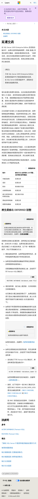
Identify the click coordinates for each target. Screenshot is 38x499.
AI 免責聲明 (5, 490)
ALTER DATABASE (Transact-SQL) (13, 429)
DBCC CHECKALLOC (14, 393)
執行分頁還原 (6, 461)
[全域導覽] (2, 3)
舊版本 (13, 490)
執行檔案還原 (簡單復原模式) (12, 457)
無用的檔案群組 (29, 342)
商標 (3, 496)
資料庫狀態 (13, 380)
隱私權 (4, 493)
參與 (27, 490)
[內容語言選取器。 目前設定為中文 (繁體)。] (7, 480)
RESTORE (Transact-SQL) (10, 434)
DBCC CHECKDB (27, 390)
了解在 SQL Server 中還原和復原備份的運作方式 (19, 443)
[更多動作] (34, 23)
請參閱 (5, 36)
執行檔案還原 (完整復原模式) (12, 452)
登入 (35, 3)
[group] (20, 281)
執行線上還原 (11, 24)
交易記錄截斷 (24, 234)
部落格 (20, 490)
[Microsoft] (19, 2)
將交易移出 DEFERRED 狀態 (11, 33)
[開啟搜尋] (31, 3)
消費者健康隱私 (15, 493)
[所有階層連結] (3, 23)
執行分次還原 (6, 466)
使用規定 (26, 493)
